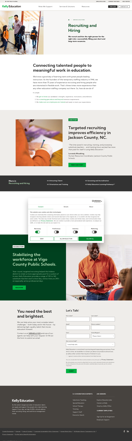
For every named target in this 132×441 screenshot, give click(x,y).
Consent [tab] (41, 206)
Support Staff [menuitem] (81, 409)
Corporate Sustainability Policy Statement (46, 428)
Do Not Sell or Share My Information (25, 430)
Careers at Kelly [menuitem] (104, 401)
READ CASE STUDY (77, 167)
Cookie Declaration (8, 428)
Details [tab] (66, 206)
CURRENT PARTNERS (114, 1)
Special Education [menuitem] (82, 401)
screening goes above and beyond (50, 99)
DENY (42, 239)
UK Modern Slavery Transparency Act (85, 428)
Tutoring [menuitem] (79, 407)
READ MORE (19, 289)
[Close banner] (101, 201)
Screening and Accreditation (96, 180)
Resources (86, 6)
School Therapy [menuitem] (81, 404)
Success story (18, 248)
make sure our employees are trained (51, 101)
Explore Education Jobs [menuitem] (106, 398)
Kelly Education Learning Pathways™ (99, 184)
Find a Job (113, 6)
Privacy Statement (47, 221)
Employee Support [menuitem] (104, 417)
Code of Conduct (27, 428)
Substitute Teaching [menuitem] (83, 398)
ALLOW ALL (90, 239)
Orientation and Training (57, 184)
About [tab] (91, 206)
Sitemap (17, 428)
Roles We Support (45, 6)
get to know (43, 96)
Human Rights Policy (66, 428)
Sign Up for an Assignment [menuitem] (107, 414)
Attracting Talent (54, 180)
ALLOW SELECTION (66, 239)
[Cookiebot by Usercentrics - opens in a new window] (93, 201)
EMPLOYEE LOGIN (100, 1)
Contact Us (124, 6)
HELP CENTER (126, 1)
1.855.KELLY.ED (35, 333)
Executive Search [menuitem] (82, 412)
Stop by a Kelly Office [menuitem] (105, 404)
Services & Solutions (67, 6)
